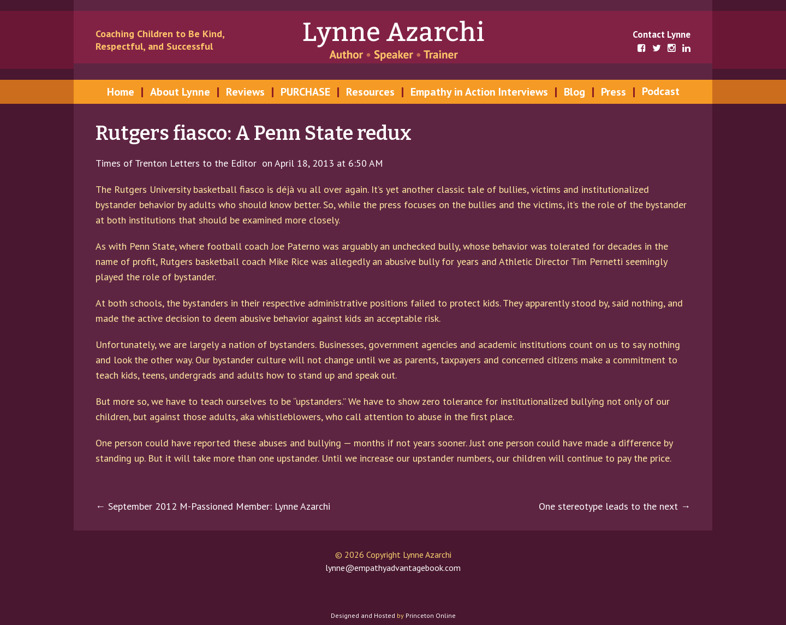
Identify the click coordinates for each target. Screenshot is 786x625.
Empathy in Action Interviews (479, 92)
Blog (574, 92)
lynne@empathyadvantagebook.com (393, 567)
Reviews (245, 92)
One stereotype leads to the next (614, 506)
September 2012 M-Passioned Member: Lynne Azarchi (213, 506)
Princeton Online (431, 615)
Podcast (661, 91)
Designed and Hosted (363, 615)
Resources (370, 92)
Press (613, 92)
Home (120, 92)
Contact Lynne (661, 34)
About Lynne (180, 92)
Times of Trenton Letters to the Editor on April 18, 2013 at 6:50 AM (239, 163)
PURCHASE (305, 92)
